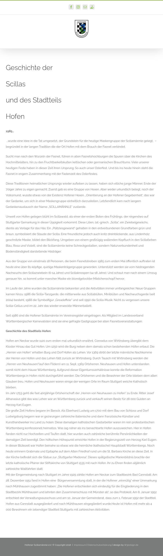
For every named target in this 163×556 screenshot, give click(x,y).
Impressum (80, 545)
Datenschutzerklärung (99, 545)
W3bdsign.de (131, 545)
